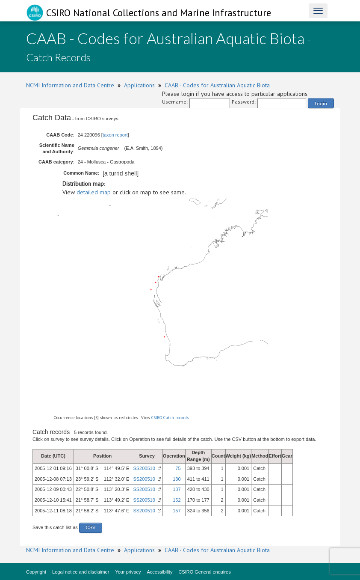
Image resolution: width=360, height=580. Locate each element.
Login (321, 103)
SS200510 (144, 468)
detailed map (94, 192)
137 (176, 489)
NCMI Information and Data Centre (70, 85)
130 (176, 479)
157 (176, 510)
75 (177, 468)
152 (176, 500)
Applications (139, 85)
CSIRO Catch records (170, 417)
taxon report (115, 134)
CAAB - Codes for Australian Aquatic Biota (217, 85)
